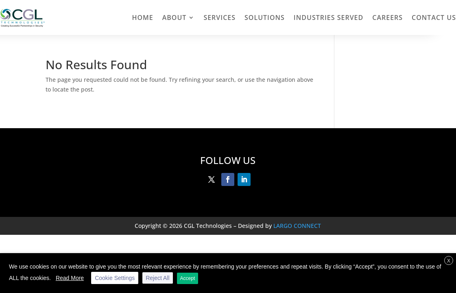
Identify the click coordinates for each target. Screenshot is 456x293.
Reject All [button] (157, 278)
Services (219, 17)
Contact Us (434, 17)
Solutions (264, 17)
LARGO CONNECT (297, 226)
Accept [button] (187, 278)
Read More (70, 278)
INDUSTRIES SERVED (328, 17)
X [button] (448, 261)
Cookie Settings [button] (115, 278)
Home (142, 17)
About (174, 17)
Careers (387, 17)
